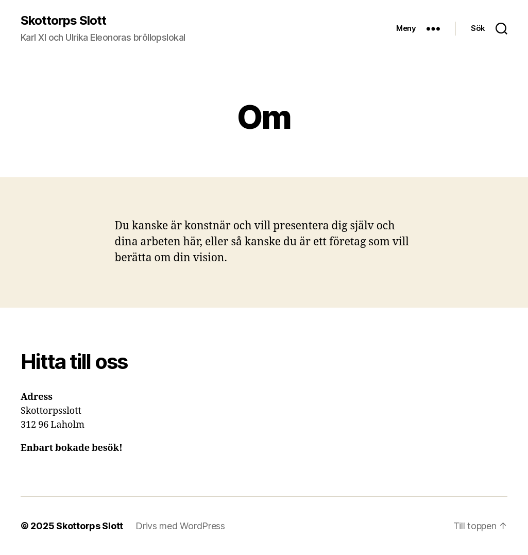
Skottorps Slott (63, 20)
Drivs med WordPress (180, 525)
